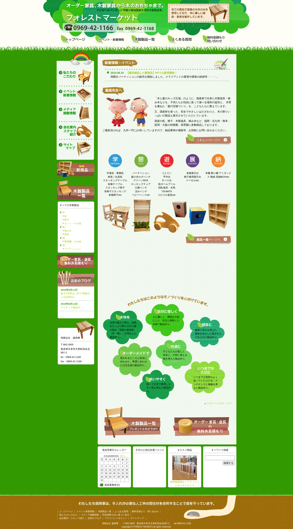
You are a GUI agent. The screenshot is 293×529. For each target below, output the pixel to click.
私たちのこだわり (68, 515)
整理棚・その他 (72, 241)
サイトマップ (137, 518)
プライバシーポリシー (116, 518)
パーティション (72, 248)
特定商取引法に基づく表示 (115, 515)
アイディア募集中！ (72, 307)
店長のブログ (76, 278)
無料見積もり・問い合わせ (145, 511)
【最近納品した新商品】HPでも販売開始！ (151, 72)
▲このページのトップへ (218, 403)
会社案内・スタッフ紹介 (71, 518)
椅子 (66, 219)
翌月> (122, 456)
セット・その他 (72, 223)
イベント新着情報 (85, 511)
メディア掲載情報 (90, 515)
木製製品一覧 (104, 511)
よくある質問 (121, 511)
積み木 (68, 230)
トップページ (66, 511)
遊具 (66, 234)
